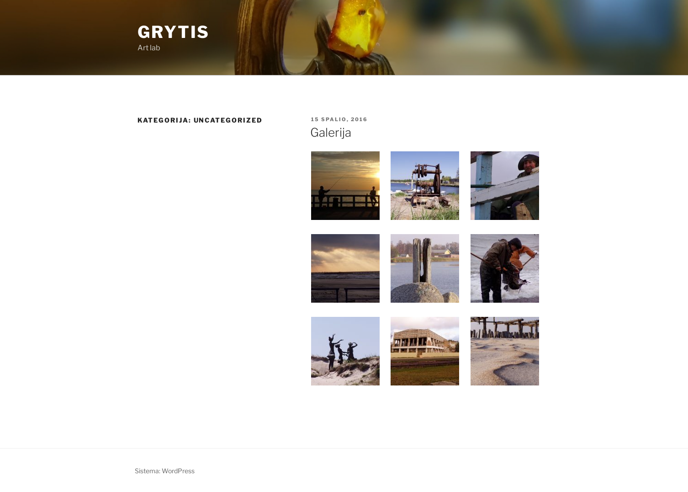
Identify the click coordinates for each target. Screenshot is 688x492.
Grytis (174, 32)
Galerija (330, 132)
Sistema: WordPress (165, 471)
